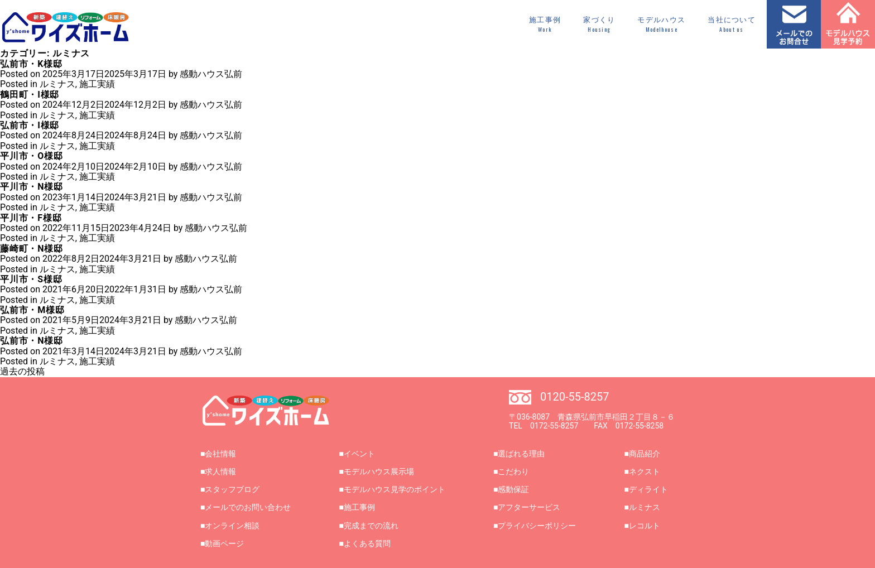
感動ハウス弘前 (211, 74)
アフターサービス (529, 507)
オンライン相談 (232, 525)
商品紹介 (644, 453)
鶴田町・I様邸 (29, 94)
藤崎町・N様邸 (31, 248)
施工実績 (97, 84)
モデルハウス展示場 (379, 471)
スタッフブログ (232, 489)
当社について (732, 24)
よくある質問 (367, 543)
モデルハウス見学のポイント (394, 489)
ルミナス (57, 84)
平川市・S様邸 (31, 279)
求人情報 (220, 471)
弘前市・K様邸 (31, 64)
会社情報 (220, 453)
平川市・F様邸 (30, 218)
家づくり (599, 24)
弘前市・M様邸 (32, 310)
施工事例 (545, 24)
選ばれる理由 (521, 453)
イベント (359, 453)
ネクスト (644, 471)
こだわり (513, 471)
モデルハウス (661, 24)
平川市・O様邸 (31, 156)
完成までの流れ (371, 525)
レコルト (644, 525)
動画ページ (224, 543)
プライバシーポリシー (537, 525)
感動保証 (513, 489)
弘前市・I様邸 (29, 125)
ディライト (648, 489)
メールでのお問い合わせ (248, 507)
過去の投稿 (22, 371)
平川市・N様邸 (31, 186)
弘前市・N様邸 (31, 340)
